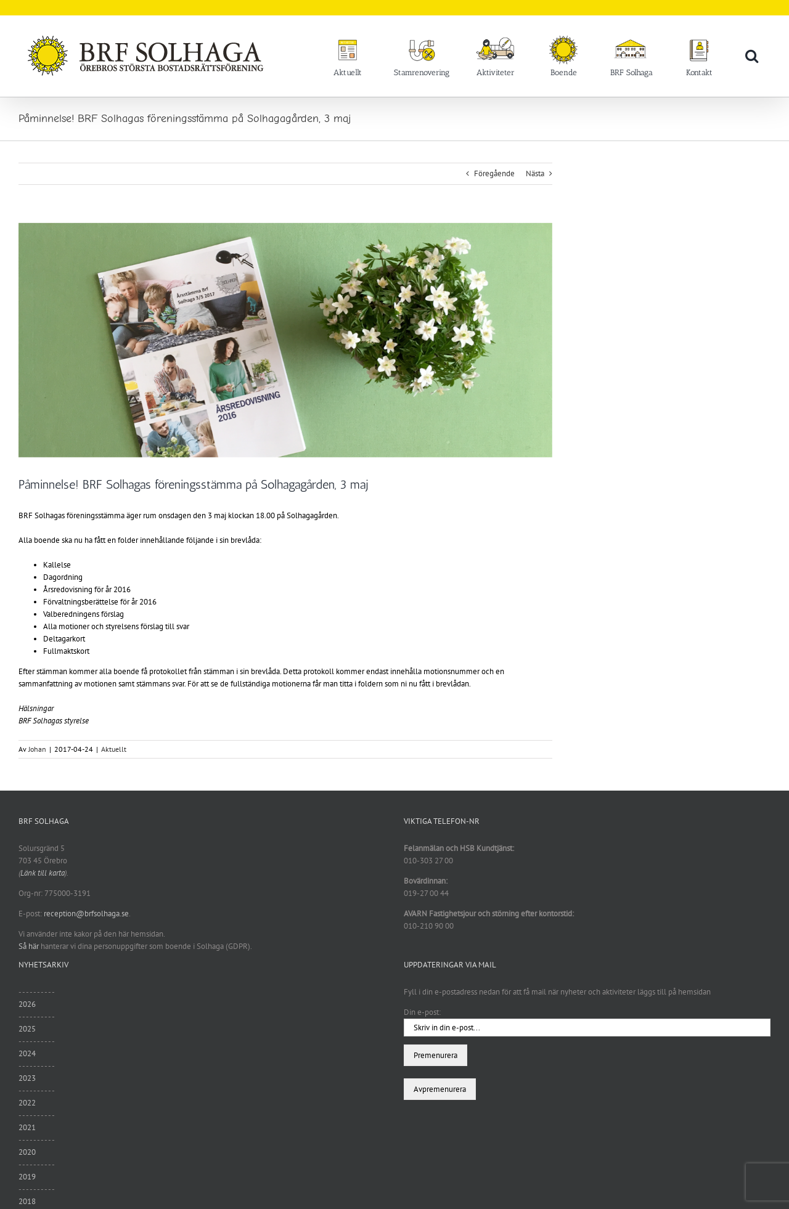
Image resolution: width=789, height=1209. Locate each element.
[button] (752, 55)
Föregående (494, 173)
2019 (27, 1176)
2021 (27, 1127)
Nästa (535, 173)
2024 (27, 1053)
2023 (27, 1078)
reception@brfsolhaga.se (86, 913)
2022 (27, 1102)
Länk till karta (42, 873)
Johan (37, 749)
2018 (27, 1201)
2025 (27, 1029)
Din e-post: (422, 1012)
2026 (27, 1004)
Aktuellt (113, 749)
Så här (28, 946)
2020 (27, 1152)
